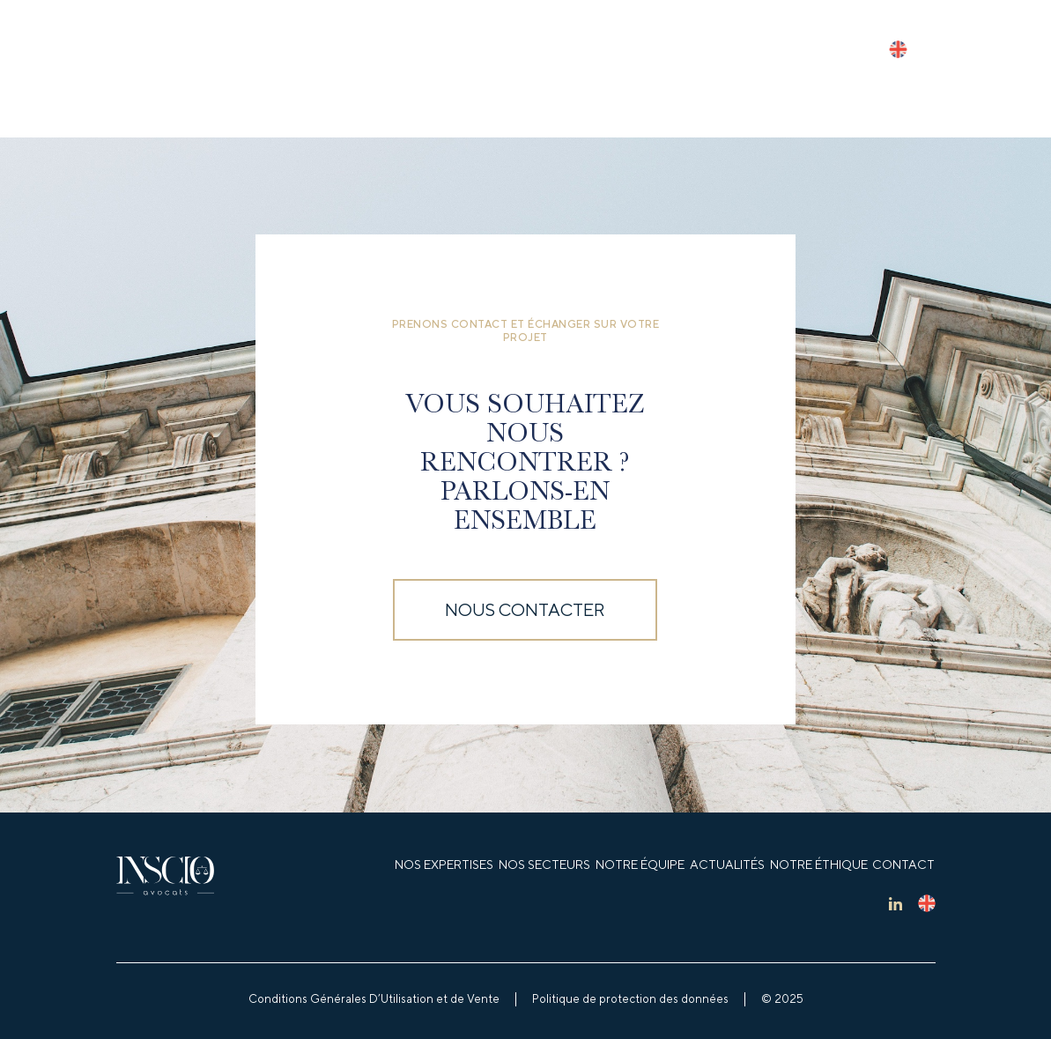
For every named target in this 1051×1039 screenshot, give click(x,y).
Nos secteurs (544, 864)
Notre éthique (819, 864)
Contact (903, 864)
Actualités (727, 864)
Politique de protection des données (630, 999)
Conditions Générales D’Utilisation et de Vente (374, 999)
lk (895, 903)
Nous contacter (525, 609)
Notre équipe (640, 864)
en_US (898, 49)
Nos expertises (444, 864)
